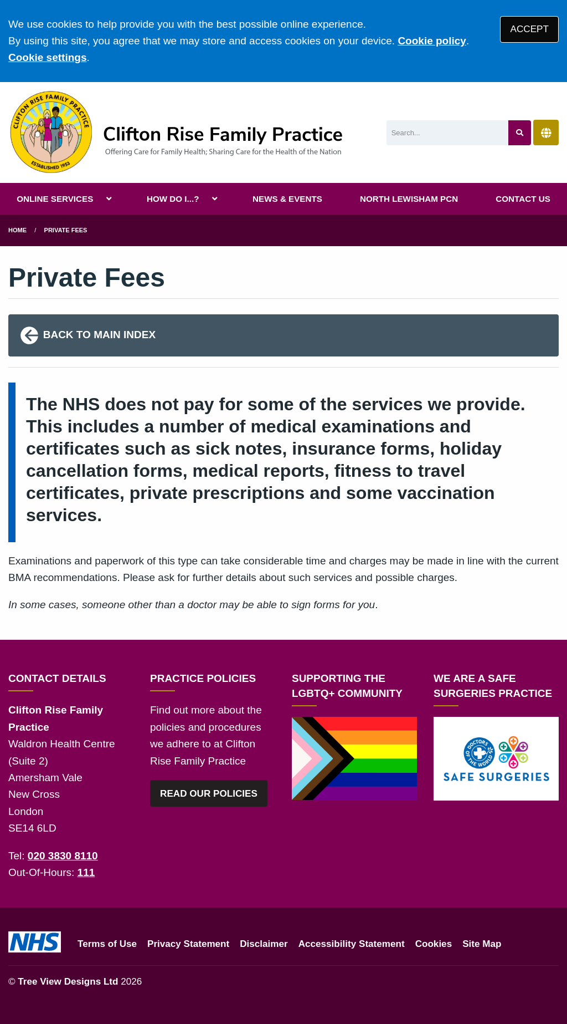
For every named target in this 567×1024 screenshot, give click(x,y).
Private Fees (65, 230)
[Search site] (519, 132)
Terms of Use (107, 944)
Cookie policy (432, 41)
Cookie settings (47, 57)
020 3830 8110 (63, 856)
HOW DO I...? (173, 198)
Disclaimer (263, 944)
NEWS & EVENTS (287, 198)
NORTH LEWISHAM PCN (409, 198)
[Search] (447, 132)
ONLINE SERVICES (55, 198)
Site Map (481, 944)
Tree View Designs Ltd (68, 981)
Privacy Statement (188, 944)
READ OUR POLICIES (208, 793)
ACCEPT (530, 29)
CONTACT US (523, 198)
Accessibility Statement (351, 944)
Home (17, 230)
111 (86, 872)
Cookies (433, 944)
